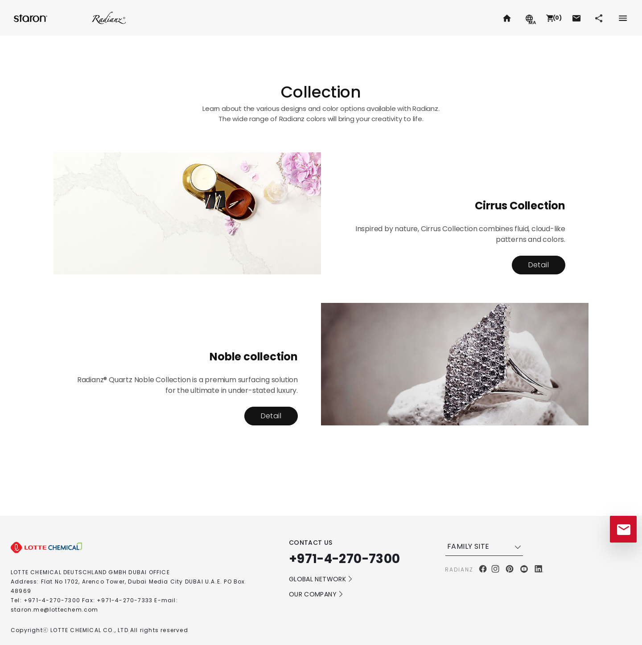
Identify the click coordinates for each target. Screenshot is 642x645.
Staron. (31, 17)
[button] (553, 18)
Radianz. (108, 17)
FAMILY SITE (485, 546)
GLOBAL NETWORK (321, 579)
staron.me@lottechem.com (55, 609)
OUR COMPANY (316, 594)
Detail (538, 265)
